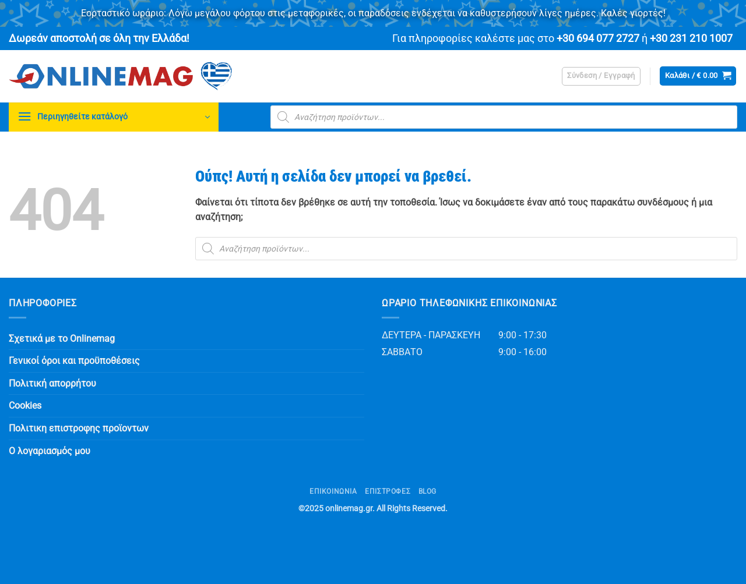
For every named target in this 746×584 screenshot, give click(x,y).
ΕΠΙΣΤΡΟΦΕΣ (387, 491)
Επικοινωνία (333, 491)
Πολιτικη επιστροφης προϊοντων (79, 428)
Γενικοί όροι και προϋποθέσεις (74, 360)
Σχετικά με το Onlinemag (62, 338)
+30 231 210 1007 (691, 38)
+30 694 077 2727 (598, 38)
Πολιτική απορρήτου (52, 383)
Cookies (25, 405)
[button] (601, 76)
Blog (427, 491)
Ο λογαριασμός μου (49, 450)
